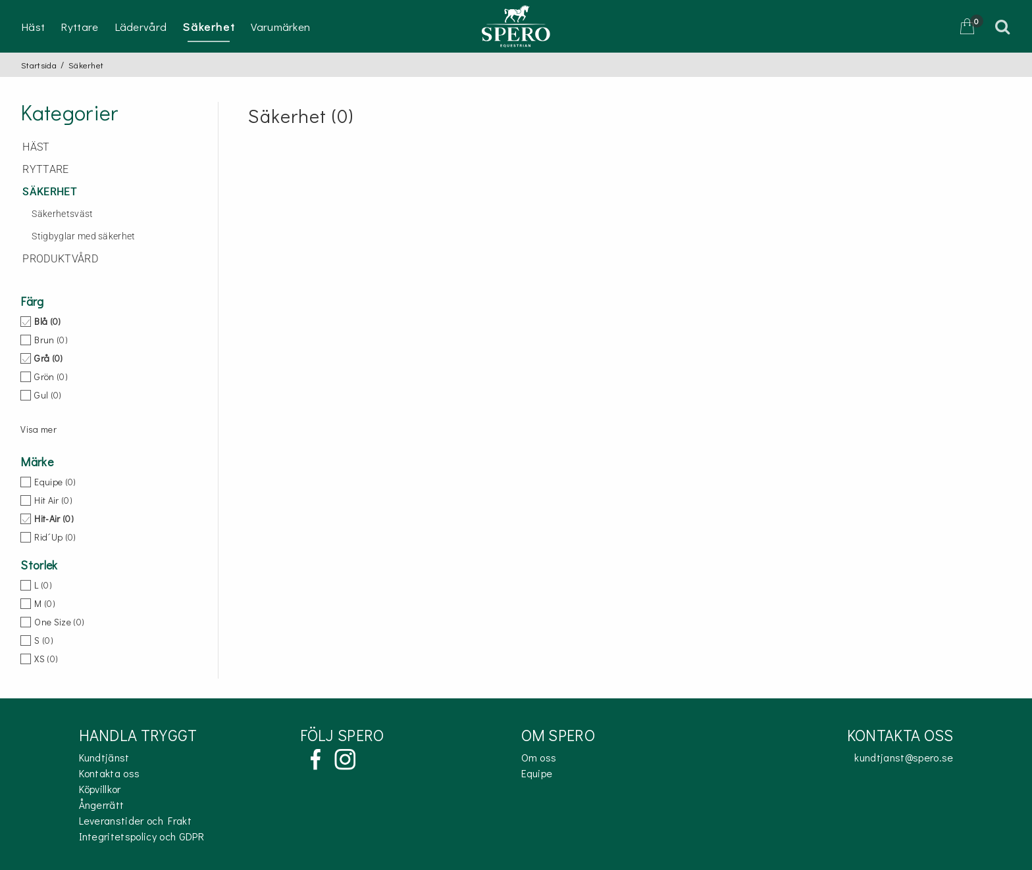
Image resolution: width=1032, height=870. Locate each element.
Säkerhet (208, 26)
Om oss (539, 757)
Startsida (39, 65)
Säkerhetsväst (62, 214)
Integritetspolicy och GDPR (141, 836)
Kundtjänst (104, 757)
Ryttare (79, 26)
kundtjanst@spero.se (903, 757)
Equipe (537, 773)
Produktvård (60, 259)
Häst (33, 26)
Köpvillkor (100, 789)
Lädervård (141, 26)
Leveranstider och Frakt (135, 820)
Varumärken (280, 26)
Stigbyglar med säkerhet (83, 236)
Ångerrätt (101, 804)
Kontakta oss (109, 773)
